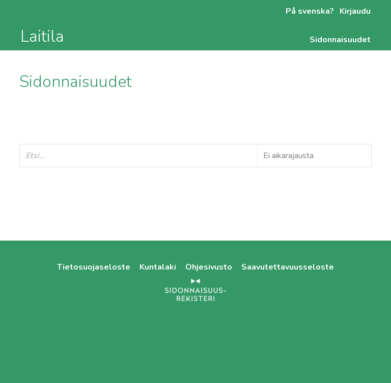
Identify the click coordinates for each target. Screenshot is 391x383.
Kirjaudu (354, 11)
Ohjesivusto (209, 267)
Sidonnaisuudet (340, 39)
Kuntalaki (158, 267)
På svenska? (310, 11)
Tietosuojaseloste (94, 267)
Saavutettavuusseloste (287, 267)
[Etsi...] (195, 155)
